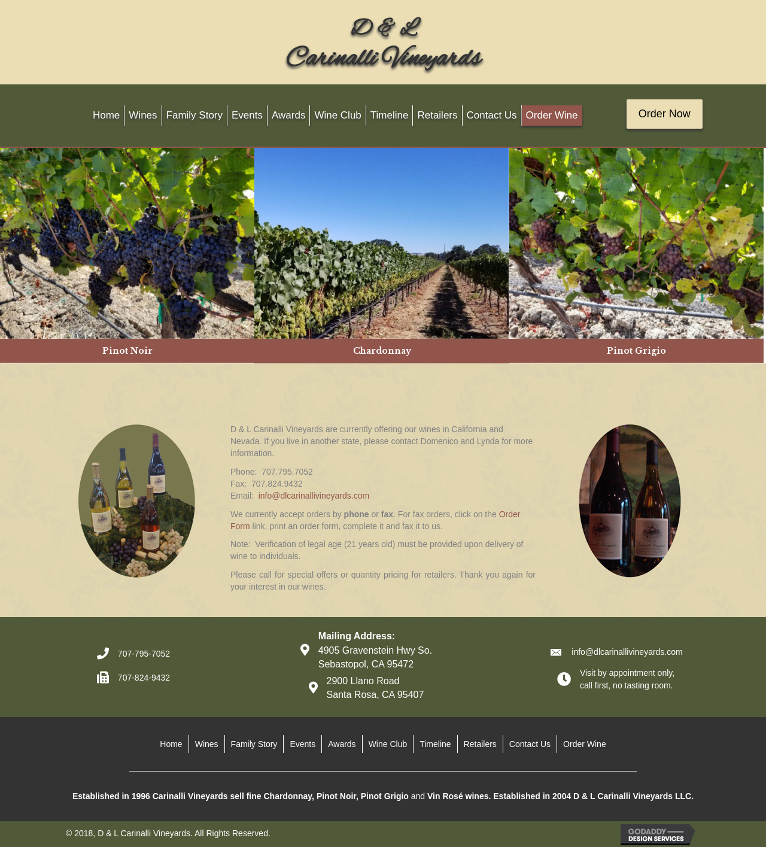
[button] (665, 114)
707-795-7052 (144, 653)
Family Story (254, 744)
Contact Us (530, 744)
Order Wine (584, 744)
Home (171, 744)
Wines (206, 744)
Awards (341, 744)
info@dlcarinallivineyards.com (314, 495)
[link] (106, 115)
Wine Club (388, 744)
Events (302, 744)
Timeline (435, 744)
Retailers (480, 744)
